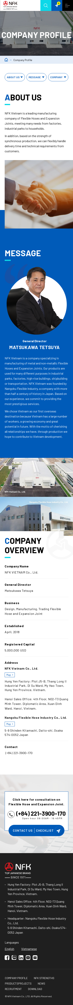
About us (15, 77)
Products (11, 983)
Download (35, 989)
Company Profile (16, 978)
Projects (25, 983)
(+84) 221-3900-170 (41, 813)
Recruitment (13, 989)
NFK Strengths (44, 978)
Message (37, 77)
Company (58, 77)
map (8, 674)
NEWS (41, 983)
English (9, 949)
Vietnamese (29, 949)
